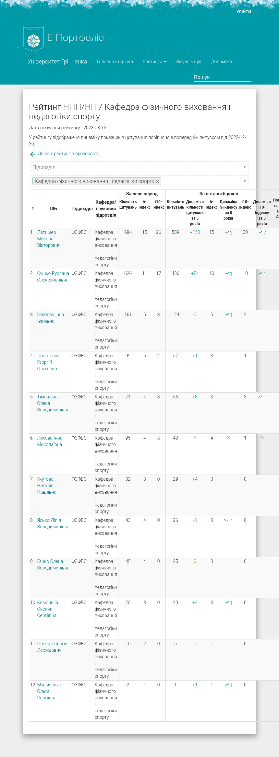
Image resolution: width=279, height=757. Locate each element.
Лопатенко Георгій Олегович (48, 362)
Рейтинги (154, 61)
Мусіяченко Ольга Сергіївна (49, 691)
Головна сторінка (115, 61)
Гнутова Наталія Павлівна (46, 485)
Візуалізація (188, 61)
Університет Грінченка (57, 61)
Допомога (221, 61)
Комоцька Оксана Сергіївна (47, 609)
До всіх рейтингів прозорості (63, 153)
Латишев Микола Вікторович (49, 239)
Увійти (244, 11)
